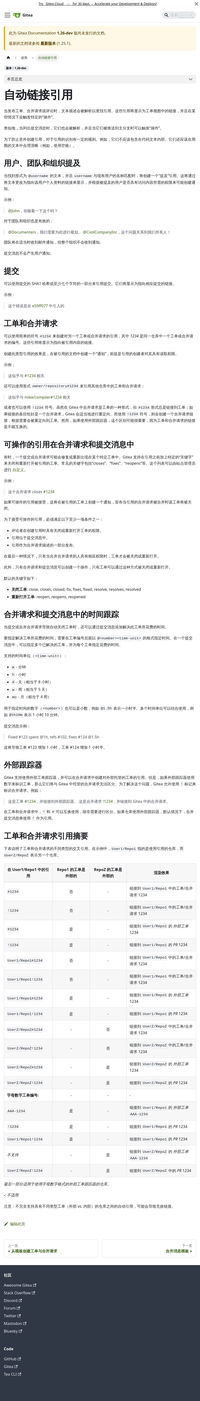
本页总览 (14, 79)
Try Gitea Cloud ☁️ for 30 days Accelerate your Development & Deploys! (98, 3)
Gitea (11, 1366)
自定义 (18, 469)
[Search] (179, 15)
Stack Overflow (19, 1292)
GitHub (12, 1359)
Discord (13, 1300)
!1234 (108, 801)
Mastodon (15, 1323)
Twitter (12, 1315)
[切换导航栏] (7, 15)
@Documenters (22, 232)
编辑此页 (14, 1224)
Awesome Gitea (20, 1285)
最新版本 (48, 43)
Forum (12, 1308)
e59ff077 (40, 305)
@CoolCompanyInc (100, 232)
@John (14, 210)
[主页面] (8, 57)
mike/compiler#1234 (43, 397)
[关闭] (196, 4)
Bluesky (13, 1331)
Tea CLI (12, 1374)
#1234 (30, 375)
